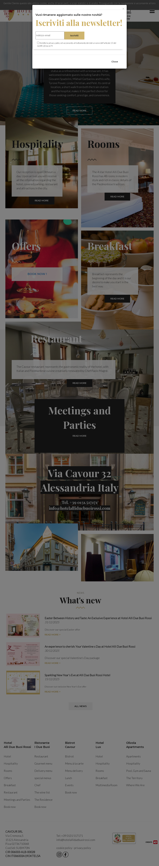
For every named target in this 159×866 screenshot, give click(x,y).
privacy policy (54, 43)
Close (114, 61)
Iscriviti (74, 35)
